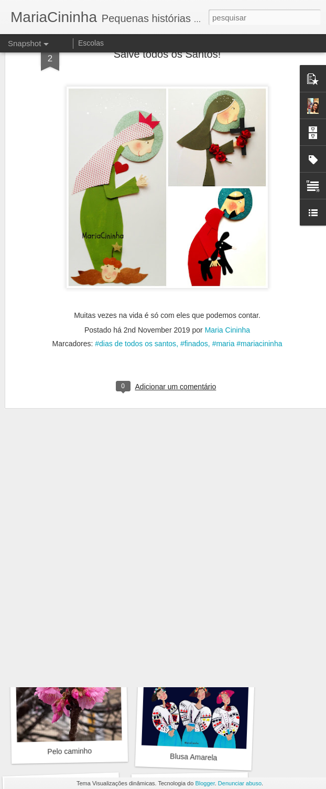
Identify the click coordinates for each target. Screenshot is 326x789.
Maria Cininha (227, 219)
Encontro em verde (70, 614)
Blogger (204, 783)
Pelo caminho (193, 609)
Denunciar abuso (240, 783)
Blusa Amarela (194, 757)
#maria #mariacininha (247, 232)
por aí (191, 466)
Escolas (91, 43)
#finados (194, 232)
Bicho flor (66, 471)
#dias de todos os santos (135, 232)
